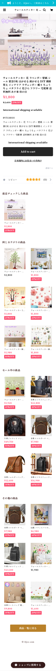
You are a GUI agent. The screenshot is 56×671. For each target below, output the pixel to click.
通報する (49, 168)
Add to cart (28, 151)
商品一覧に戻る (28, 628)
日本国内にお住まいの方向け (28, 160)
